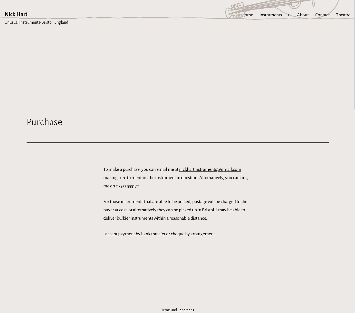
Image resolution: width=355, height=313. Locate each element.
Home (247, 14)
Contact (322, 14)
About (303, 14)
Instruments (270, 14)
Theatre (343, 14)
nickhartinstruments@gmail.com (210, 169)
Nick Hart (16, 14)
